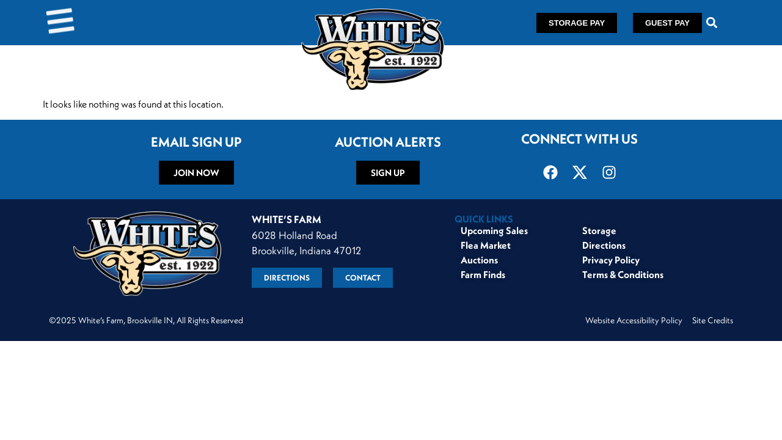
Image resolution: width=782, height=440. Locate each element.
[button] (712, 23)
